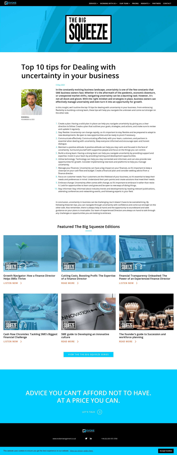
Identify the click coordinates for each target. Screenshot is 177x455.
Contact (167, 3)
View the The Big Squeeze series (88, 354)
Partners (156, 3)
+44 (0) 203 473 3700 (109, 439)
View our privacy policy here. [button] (81, 451)
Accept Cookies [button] (166, 451)
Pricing (135, 3)
